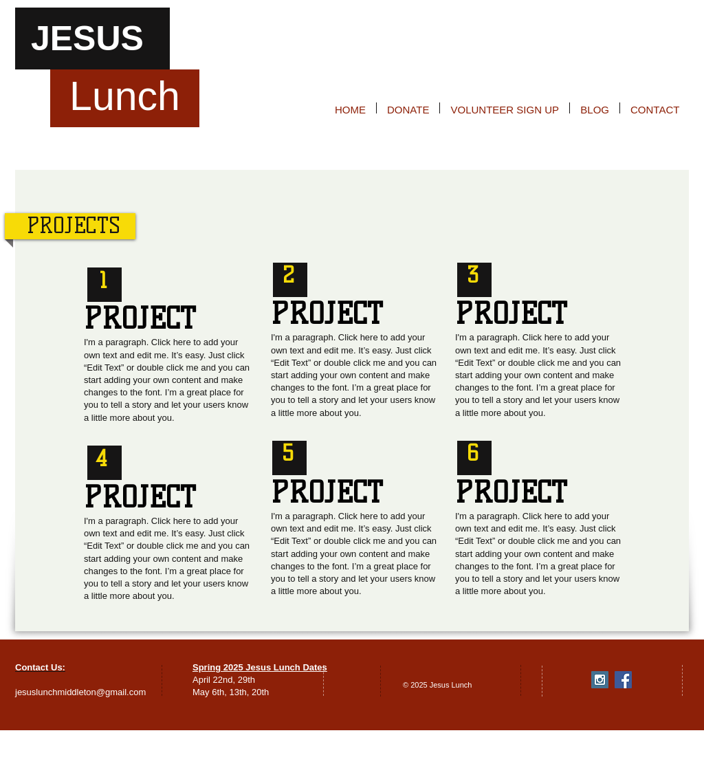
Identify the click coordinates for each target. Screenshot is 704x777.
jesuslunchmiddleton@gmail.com (80, 692)
